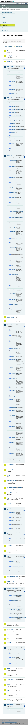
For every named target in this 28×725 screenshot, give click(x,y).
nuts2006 (13, 415)
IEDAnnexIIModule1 (11, 576)
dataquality (10, 470)
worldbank (10, 704)
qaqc (12, 265)
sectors (13, 663)
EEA (8, 1)
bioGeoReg (13, 166)
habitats (13, 187)
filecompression (13, 373)
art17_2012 (10, 97)
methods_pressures (13, 115)
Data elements (5, 20)
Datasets (4, 14)
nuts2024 (13, 442)
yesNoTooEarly (13, 304)
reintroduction (13, 140)
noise (8, 674)
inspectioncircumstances (13, 566)
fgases (9, 503)
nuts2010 (13, 421)
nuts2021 (13, 437)
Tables (3, 17)
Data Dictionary (12, 9)
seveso (9, 684)
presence (13, 132)
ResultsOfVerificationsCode (13, 605)
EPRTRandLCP (11, 480)
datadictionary (11, 464)
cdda (8, 321)
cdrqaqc (13, 170)
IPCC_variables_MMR (13, 541)
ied (8, 556)
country (13, 709)
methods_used (13, 120)
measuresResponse (13, 222)
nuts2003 (13, 410)
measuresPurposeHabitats (13, 211)
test (8, 690)
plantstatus (13, 657)
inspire (9, 624)
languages (13, 396)
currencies (13, 351)
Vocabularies (5, 25)
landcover (10, 629)
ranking (13, 137)
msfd (8, 668)
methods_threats (13, 117)
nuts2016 (13, 431)
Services (4, 27)
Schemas (4, 22)
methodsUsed (13, 227)
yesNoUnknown (13, 309)
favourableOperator (13, 182)
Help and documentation (7, 12)
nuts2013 (13, 426)
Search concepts (19, 46)
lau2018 (9, 642)
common (9, 324)
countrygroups (13, 348)
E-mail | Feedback (6, 720)
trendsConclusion (13, 293)
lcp (8, 647)
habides (9, 545)
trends (12, 93)
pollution (13, 123)
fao (8, 498)
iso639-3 (13, 387)
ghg (8, 533)
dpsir (12, 356)
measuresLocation (13, 206)
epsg (12, 367)
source (12, 520)
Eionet (7, 9)
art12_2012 (10, 56)
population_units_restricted (13, 129)
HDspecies (13, 192)
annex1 (12, 561)
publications (10, 679)
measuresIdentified (13, 202)
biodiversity (10, 317)
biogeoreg (13, 106)
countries (13, 81)
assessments (13, 102)
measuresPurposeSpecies (13, 217)
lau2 (8, 638)
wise (8, 699)
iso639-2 (13, 378)
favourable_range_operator (13, 109)
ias (8, 550)
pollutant (13, 571)
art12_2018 (10, 61)
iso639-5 (13, 390)
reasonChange (13, 274)
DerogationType (13, 600)
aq (8, 50)
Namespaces (5, 30)
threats (12, 143)
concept (13, 512)
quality (12, 135)
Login (17, 3)
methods (13, 85)
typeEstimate (13, 299)
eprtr (8, 475)
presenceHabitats (13, 242)
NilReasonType (13, 407)
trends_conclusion (13, 151)
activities (13, 71)
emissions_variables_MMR (13, 538)
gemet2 (9, 509)
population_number (13, 126)
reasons (13, 89)
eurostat (9, 492)
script (12, 453)
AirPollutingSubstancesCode (13, 595)
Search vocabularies (8, 46)
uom (8, 694)
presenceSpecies (13, 247)
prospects (13, 260)
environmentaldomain (13, 359)
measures (13, 112)
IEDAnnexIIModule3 (11, 582)
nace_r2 (13, 399)
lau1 (8, 634)
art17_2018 (10, 155)
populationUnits (13, 231)
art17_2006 (10, 66)
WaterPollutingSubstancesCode (13, 617)
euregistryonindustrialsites (11, 487)
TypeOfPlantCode (13, 609)
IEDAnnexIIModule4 (11, 588)
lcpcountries (13, 653)
